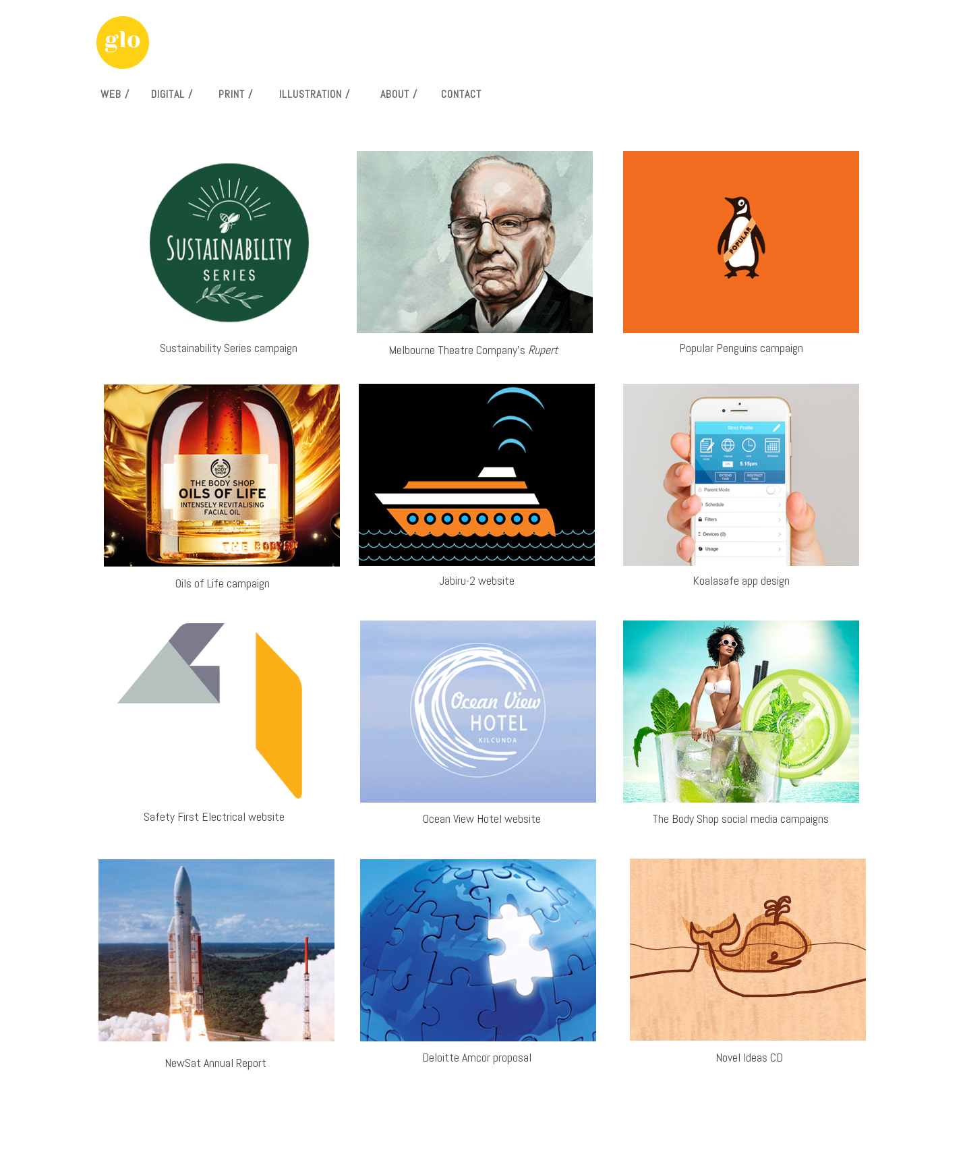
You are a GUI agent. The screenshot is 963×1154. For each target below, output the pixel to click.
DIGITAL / (172, 94)
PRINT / (235, 94)
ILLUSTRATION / (314, 94)
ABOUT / (398, 94)
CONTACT (461, 94)
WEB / (114, 94)
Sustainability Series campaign (228, 347)
